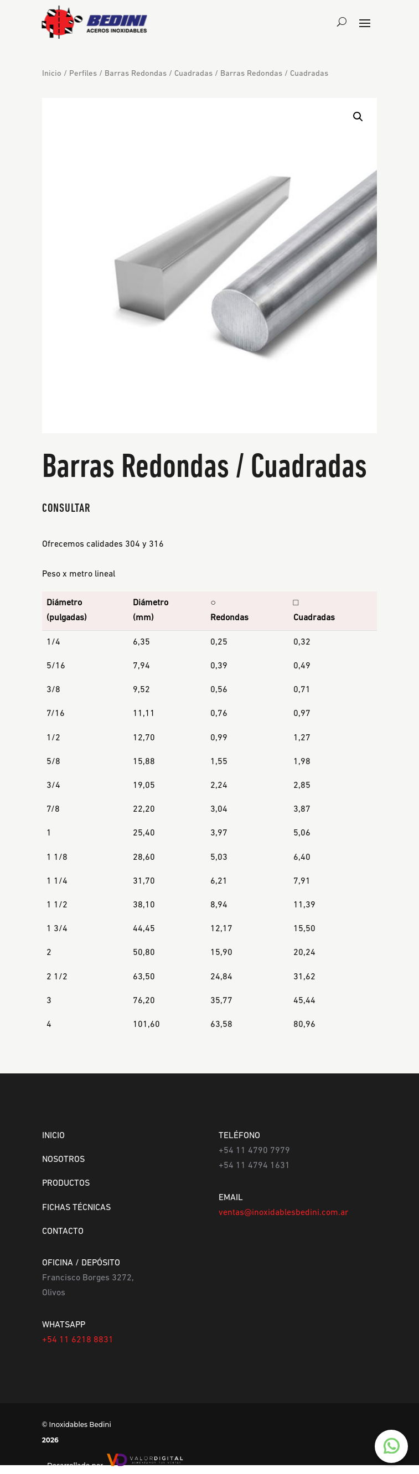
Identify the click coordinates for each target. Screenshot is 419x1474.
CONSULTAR (66, 508)
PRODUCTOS (66, 1183)
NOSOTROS (63, 1159)
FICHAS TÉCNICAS (76, 1207)
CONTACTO (63, 1231)
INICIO (53, 1136)
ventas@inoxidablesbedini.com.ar (284, 1212)
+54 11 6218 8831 (77, 1340)
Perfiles (83, 74)
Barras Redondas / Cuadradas (159, 74)
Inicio (51, 74)
